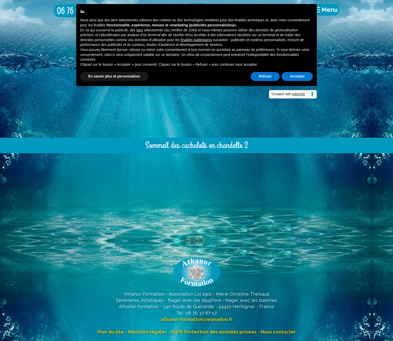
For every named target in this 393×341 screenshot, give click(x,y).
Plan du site (110, 331)
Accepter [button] (297, 76)
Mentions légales (147, 331)
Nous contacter (278, 331)
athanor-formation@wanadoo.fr (197, 319)
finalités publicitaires (196, 40)
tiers (139, 30)
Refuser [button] (265, 76)
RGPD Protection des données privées (213, 331)
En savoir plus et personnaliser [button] (114, 76)
